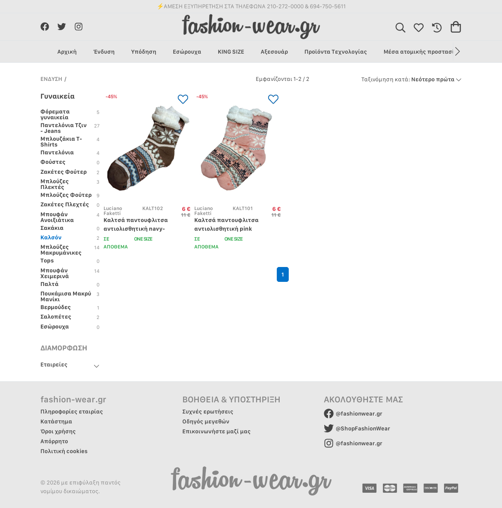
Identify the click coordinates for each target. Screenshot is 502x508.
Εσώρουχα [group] (187, 51)
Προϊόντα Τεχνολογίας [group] (335, 51)
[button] (457, 52)
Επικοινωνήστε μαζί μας (216, 431)
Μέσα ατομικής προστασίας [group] (422, 51)
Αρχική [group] (67, 51)
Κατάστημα (56, 421)
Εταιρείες (54, 364)
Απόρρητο (54, 441)
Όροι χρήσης (58, 431)
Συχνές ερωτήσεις (207, 411)
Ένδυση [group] (104, 51)
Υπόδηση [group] (143, 51)
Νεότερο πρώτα (411, 79)
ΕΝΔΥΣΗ (51, 79)
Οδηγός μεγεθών (205, 421)
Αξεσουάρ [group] (274, 51)
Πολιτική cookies (63, 451)
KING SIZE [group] (231, 51)
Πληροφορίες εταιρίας (71, 411)
